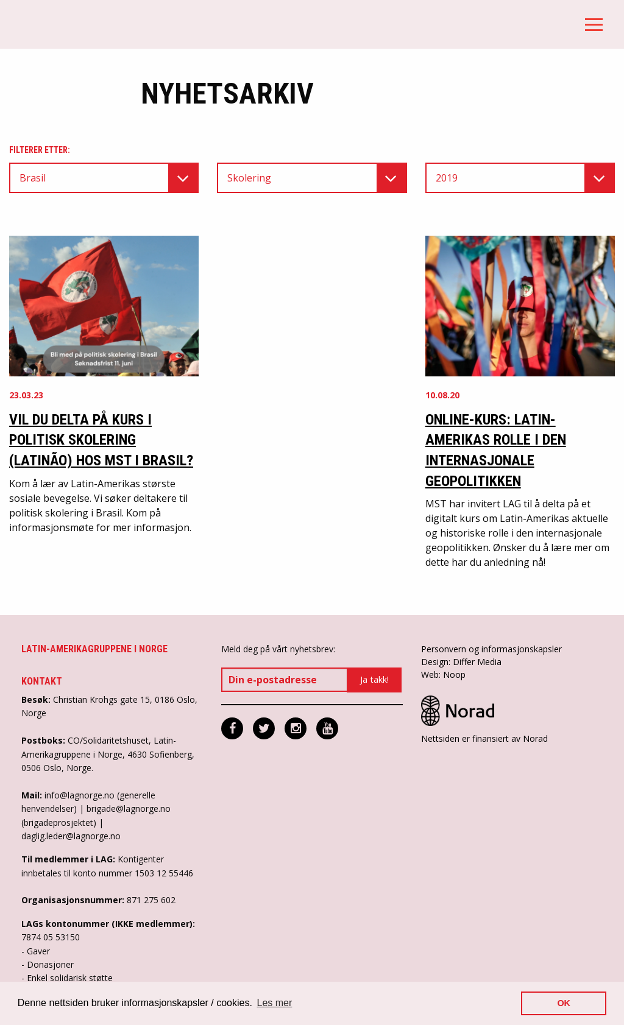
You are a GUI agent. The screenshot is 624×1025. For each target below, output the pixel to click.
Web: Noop (443, 674)
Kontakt (41, 681)
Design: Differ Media (461, 661)
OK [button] (563, 1003)
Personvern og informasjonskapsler (491, 649)
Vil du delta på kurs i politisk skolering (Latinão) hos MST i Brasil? (101, 440)
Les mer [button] (274, 1003)
